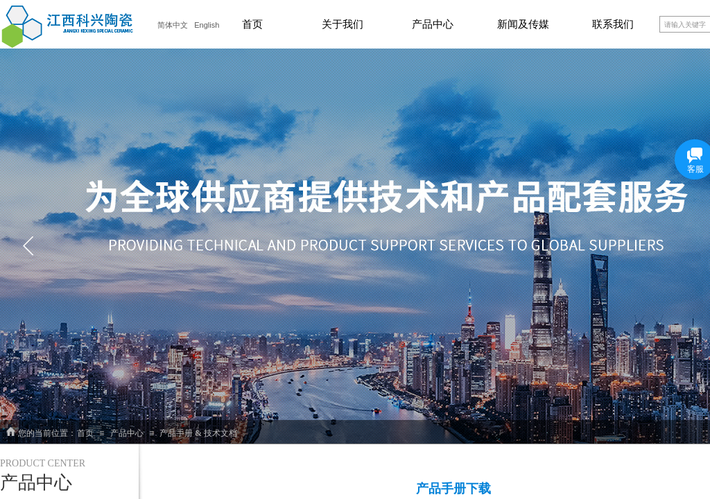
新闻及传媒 (523, 24)
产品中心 (432, 24)
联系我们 (613, 24)
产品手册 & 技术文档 (197, 433)
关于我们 (342, 24)
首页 (252, 24)
